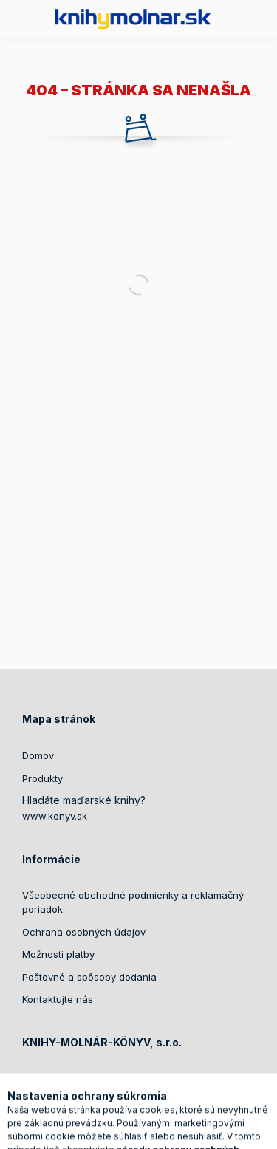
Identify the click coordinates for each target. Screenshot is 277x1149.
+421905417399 (75, 1102)
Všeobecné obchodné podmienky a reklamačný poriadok (133, 902)
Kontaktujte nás (57, 999)
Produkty (42, 778)
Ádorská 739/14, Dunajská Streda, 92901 (133, 1079)
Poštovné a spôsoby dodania (89, 977)
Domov (38, 755)
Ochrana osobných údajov (84, 932)
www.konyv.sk (54, 816)
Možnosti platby (58, 954)
